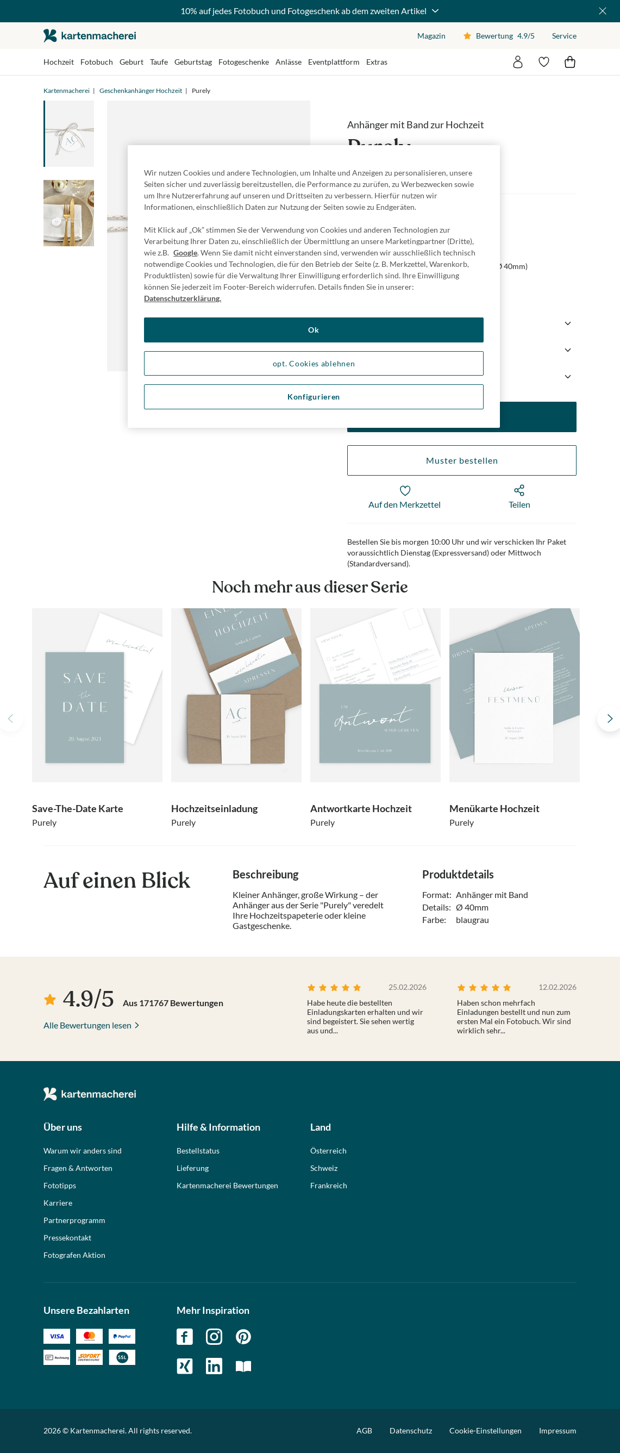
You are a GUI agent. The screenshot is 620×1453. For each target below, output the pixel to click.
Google (185, 252)
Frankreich (328, 1185)
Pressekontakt (67, 1237)
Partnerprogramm (74, 1220)
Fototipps (59, 1185)
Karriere (57, 1203)
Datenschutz (411, 1430)
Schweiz (323, 1168)
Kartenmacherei (66, 90)
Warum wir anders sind (82, 1150)
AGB (364, 1430)
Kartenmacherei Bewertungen (227, 1185)
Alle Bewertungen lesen (87, 1025)
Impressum (558, 1430)
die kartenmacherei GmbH (89, 35)
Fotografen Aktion (74, 1255)
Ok (313, 329)
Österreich (328, 1150)
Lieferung (193, 1168)
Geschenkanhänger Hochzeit (140, 90)
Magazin (431, 35)
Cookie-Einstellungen (485, 1430)
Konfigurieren (313, 396)
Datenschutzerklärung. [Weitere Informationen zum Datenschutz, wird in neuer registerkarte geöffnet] (182, 298)
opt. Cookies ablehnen (314, 363)
